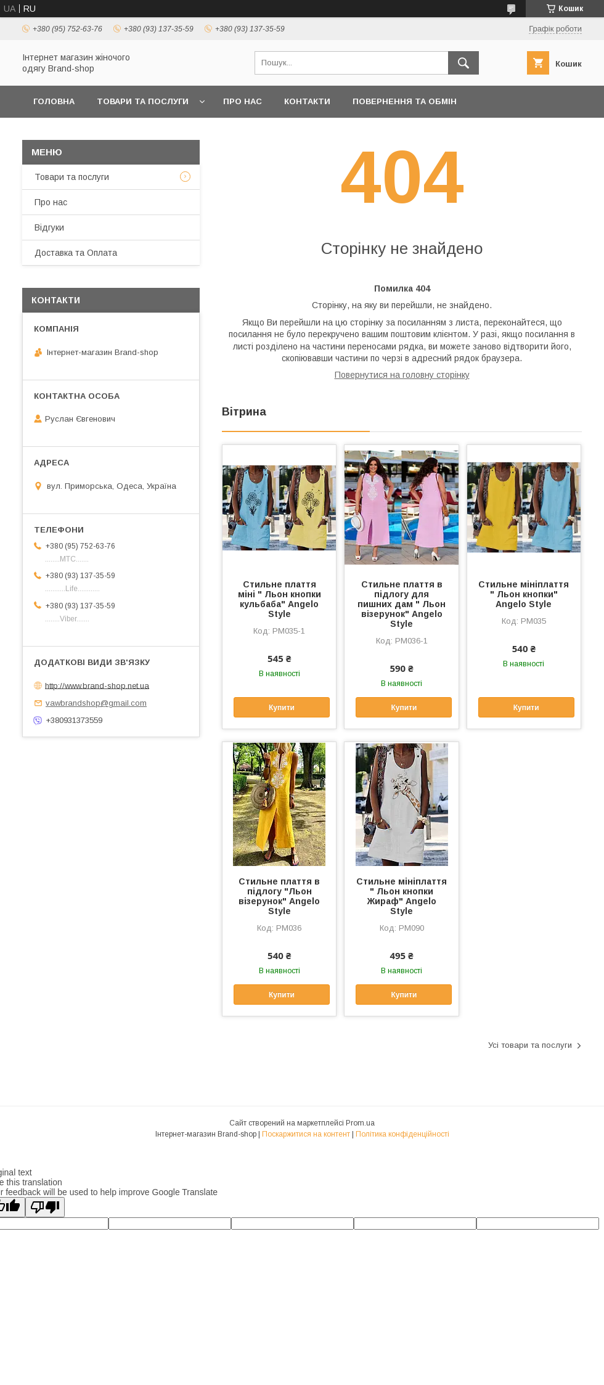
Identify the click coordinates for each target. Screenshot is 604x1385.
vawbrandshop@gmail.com (96, 703)
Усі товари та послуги (530, 1045)
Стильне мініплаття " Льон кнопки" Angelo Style (523, 594)
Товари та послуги (143, 101)
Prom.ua (360, 1123)
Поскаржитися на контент (306, 1134)
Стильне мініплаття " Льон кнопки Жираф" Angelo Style (401, 896)
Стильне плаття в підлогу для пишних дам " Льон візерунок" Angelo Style (401, 604)
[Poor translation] (45, 1207)
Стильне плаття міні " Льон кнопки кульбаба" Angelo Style (279, 599)
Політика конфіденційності (402, 1134)
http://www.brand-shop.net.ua (97, 685)
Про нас (242, 101)
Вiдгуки (49, 227)
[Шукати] (463, 63)
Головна (54, 101)
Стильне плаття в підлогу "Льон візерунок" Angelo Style (279, 896)
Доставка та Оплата (82, 133)
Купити (282, 707)
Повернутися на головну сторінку (402, 375)
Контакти (307, 101)
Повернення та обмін (405, 101)
